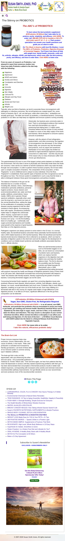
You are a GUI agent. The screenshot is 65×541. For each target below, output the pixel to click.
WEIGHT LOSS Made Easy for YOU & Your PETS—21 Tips (28, 417)
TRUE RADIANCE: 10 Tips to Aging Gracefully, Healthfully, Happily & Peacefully (35, 398)
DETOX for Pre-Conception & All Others (21, 434)
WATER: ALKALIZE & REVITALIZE (19, 405)
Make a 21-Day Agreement (16, 436)
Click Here (34, 480)
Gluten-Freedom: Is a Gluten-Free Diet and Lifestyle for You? (28, 429)
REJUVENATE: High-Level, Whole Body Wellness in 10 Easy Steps (30, 424)
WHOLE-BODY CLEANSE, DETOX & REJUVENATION (26, 412)
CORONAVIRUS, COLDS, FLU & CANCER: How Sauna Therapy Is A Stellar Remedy (34, 392)
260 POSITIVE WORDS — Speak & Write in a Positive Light (28, 419)
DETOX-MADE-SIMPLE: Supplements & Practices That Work (28, 422)
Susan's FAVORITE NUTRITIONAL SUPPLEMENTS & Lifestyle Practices (33, 410)
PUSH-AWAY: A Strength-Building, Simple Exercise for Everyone (29, 400)
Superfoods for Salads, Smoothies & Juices (22, 427)
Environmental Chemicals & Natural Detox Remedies (25, 396)
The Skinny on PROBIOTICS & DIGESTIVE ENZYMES (27, 415)
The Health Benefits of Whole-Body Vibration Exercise (26, 403)
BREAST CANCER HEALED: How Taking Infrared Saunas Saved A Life (32, 408)
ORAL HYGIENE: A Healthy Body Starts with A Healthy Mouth (28, 431)
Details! (34, 477)
